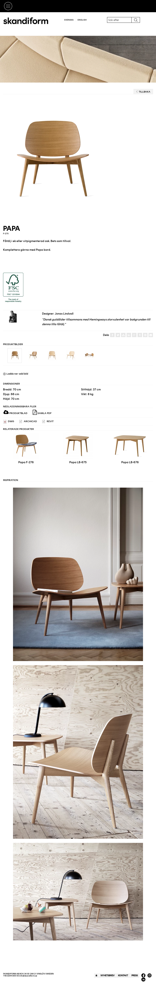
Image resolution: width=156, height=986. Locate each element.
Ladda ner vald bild (15, 373)
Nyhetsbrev (108, 975)
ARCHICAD (28, 422)
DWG (8, 422)
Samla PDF (42, 412)
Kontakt (123, 975)
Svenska (69, 20)
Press (134, 975)
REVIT (48, 422)
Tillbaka (143, 91)
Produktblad (15, 413)
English (82, 20)
